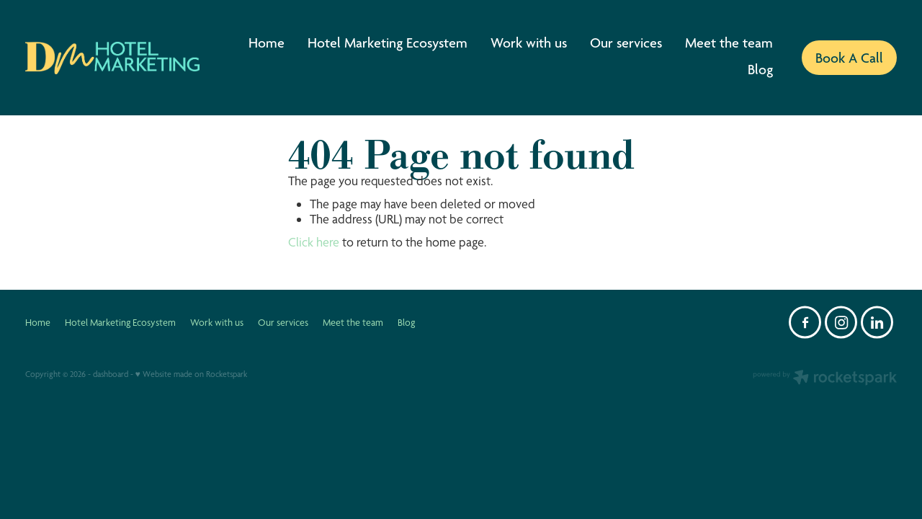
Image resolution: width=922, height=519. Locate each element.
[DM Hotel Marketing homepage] (112, 58)
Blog (760, 69)
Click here (313, 241)
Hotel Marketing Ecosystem (387, 42)
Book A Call (849, 57)
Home (267, 42)
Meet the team (729, 42)
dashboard (110, 374)
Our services (626, 42)
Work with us (529, 42)
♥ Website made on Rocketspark (191, 374)
